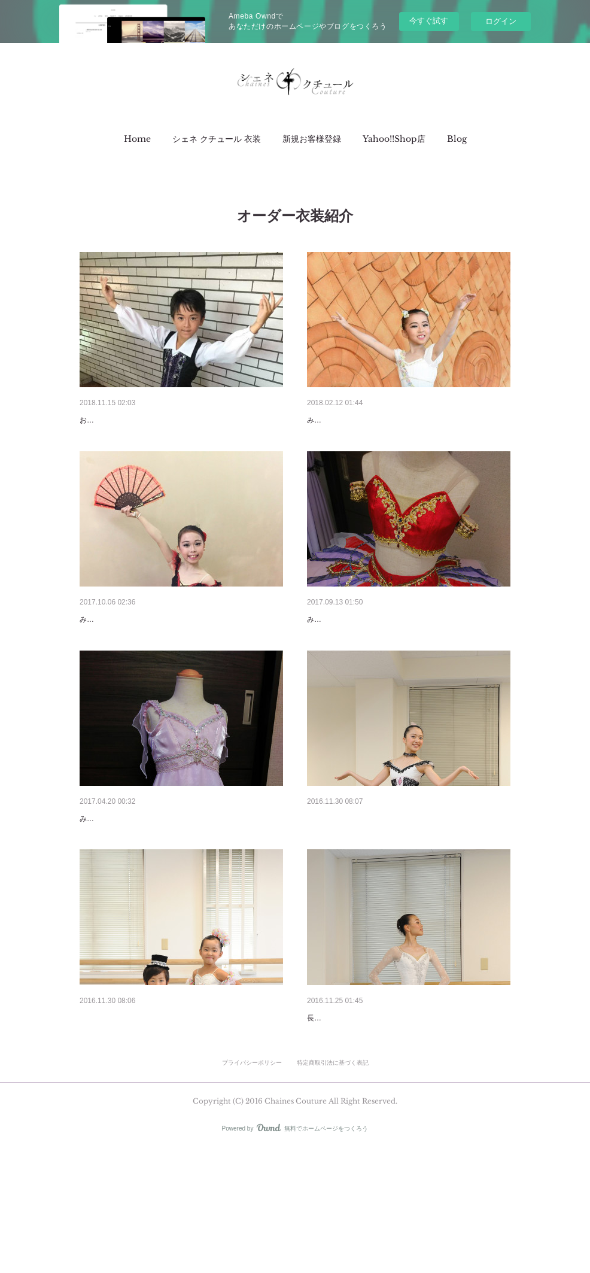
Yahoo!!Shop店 (394, 138)
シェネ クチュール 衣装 (216, 138)
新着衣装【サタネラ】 (121, 420)
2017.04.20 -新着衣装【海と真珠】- (146, 880)
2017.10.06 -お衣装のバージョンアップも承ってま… (179, 650)
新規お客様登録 (311, 138)
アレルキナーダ (336, 880)
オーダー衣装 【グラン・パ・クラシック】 (391, 1111)
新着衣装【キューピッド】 (357, 420)
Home (137, 138)
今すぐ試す (428, 20)
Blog (457, 138)
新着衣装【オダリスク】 (353, 650)
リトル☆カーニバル (117, 1111)
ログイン (500, 21)
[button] (137, 139)
